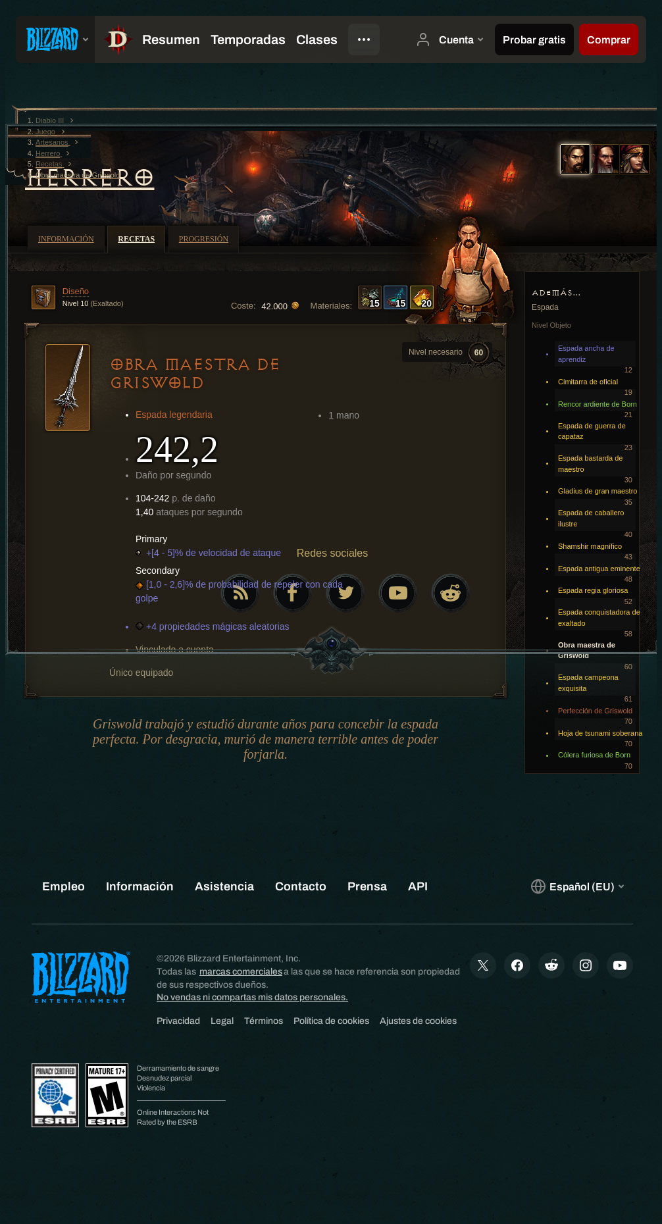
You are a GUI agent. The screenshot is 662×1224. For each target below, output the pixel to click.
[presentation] (55, 39)
